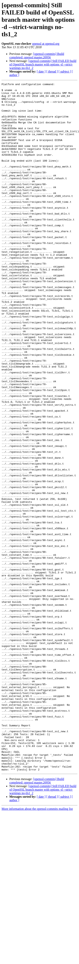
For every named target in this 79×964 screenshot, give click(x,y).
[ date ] (41, 71)
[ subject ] (65, 71)
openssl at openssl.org (45, 43)
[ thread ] (52, 71)
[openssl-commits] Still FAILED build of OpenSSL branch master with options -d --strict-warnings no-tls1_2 (42, 64)
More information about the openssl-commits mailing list (37, 946)
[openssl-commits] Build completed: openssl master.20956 (36, 55)
